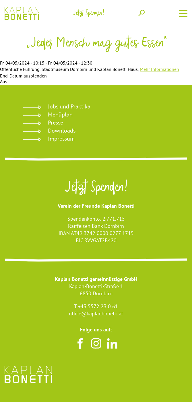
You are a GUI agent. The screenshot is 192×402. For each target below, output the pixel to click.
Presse (55, 123)
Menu (183, 12)
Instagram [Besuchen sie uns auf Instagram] (96, 343)
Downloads (61, 131)
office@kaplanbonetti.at (96, 314)
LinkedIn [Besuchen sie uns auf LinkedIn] (112, 343)
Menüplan (60, 115)
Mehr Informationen (159, 70)
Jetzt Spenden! (96, 189)
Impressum (61, 139)
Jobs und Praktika (69, 107)
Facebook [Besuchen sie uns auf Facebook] (80, 343)
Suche (141, 13)
